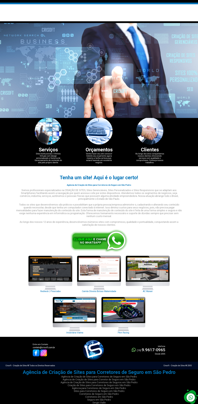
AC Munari (148, 273)
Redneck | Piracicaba (50, 273)
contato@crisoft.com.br (44, 347)
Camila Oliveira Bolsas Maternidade (99, 273)
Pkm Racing (123, 314)
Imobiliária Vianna (75, 314)
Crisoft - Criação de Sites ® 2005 (177, 365)
